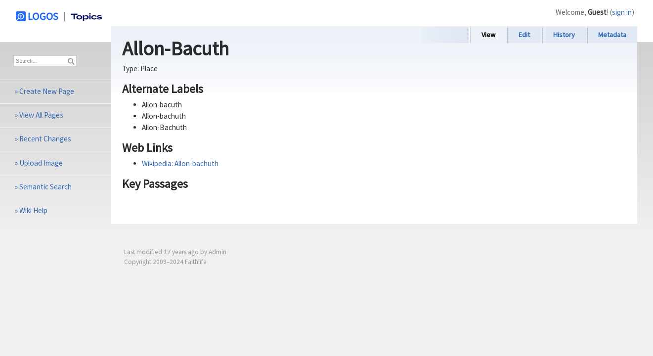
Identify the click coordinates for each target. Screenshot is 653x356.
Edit (524, 34)
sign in (622, 12)
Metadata (612, 34)
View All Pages (41, 115)
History (564, 34)
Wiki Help (33, 210)
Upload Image (41, 163)
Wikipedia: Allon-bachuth (180, 163)
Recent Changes (45, 138)
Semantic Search (45, 186)
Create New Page (46, 91)
